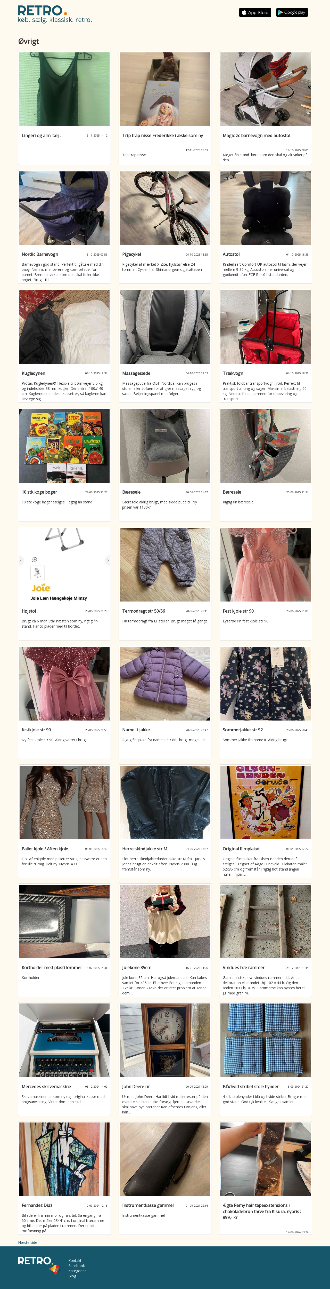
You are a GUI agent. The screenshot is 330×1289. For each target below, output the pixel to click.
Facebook (76, 1265)
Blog (72, 1276)
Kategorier (77, 1270)
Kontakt (74, 1260)
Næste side (27, 1242)
